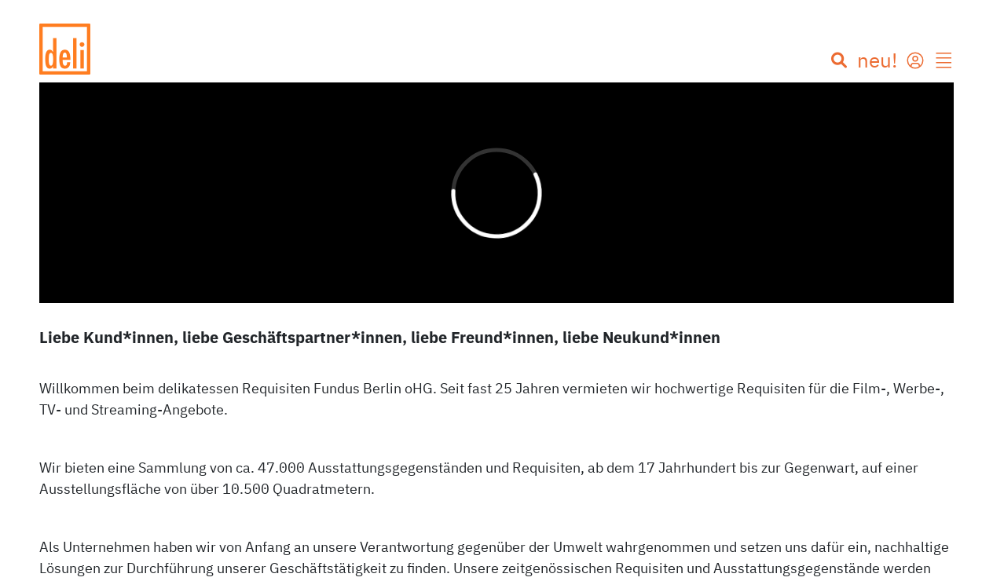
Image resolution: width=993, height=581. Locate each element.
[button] (944, 62)
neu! (877, 59)
